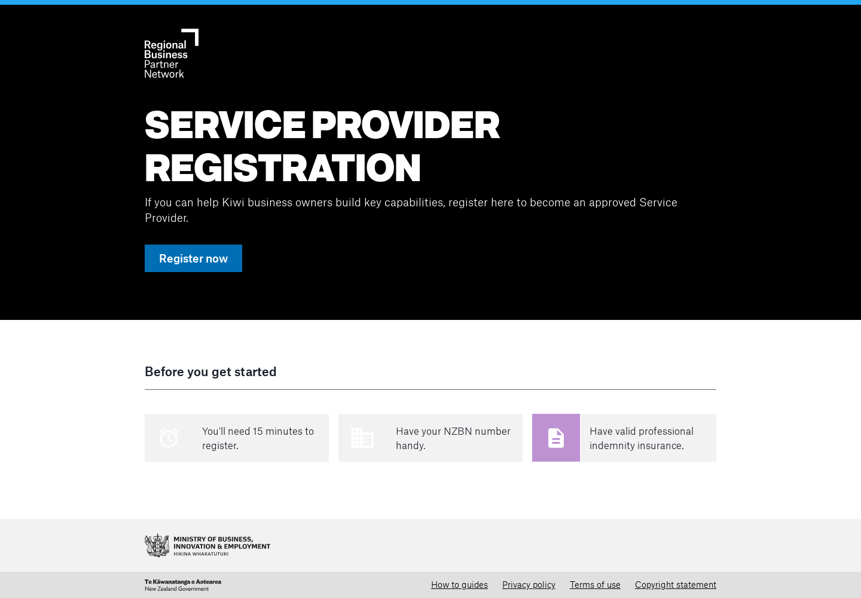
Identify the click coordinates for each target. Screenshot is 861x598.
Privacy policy (528, 584)
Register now (193, 258)
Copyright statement (675, 584)
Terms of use (595, 584)
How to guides (459, 584)
